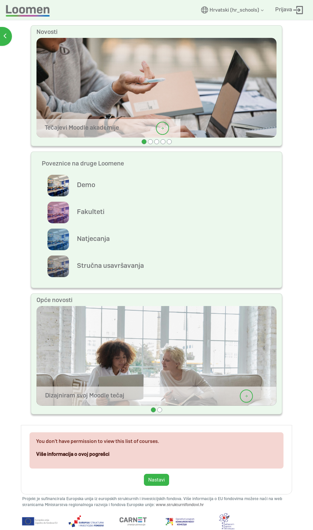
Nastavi (156, 480)
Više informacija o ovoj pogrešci (72, 454)
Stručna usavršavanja (110, 265)
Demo (86, 184)
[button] (232, 10)
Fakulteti (90, 211)
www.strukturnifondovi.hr (180, 504)
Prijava (289, 10)
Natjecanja (93, 238)
